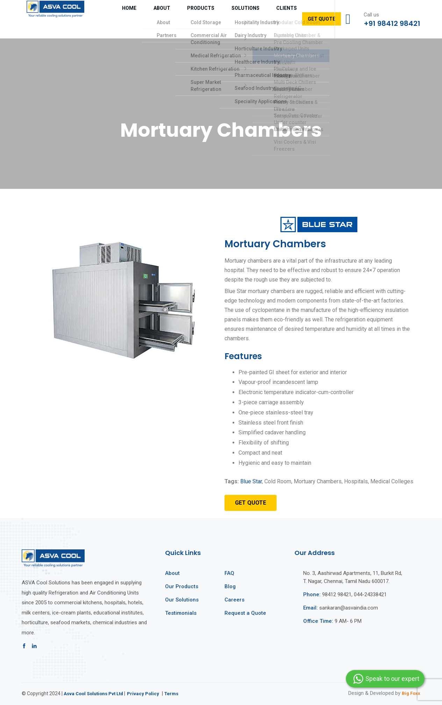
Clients (244, 19)
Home (118, 19)
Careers (234, 600)
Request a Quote (245, 613)
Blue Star (251, 481)
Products (174, 19)
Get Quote (277, 19)
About (143, 19)
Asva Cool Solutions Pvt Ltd (96, 693)
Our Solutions (182, 600)
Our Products (181, 586)
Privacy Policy (148, 693)
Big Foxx (409, 693)
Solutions (210, 19)
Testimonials (181, 613)
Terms (178, 693)
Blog (230, 586)
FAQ (229, 573)
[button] (250, 503)
